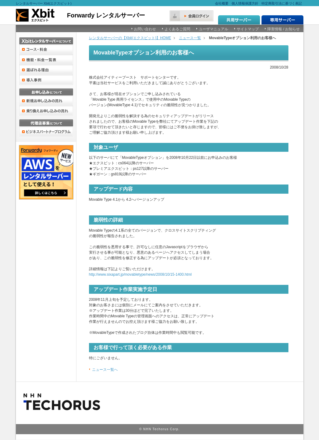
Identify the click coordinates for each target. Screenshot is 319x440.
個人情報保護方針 (245, 3)
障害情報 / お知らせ (283, 29)
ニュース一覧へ (105, 369)
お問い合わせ (145, 29)
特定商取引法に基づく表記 (282, 3)
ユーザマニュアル (213, 29)
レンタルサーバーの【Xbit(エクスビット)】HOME (130, 38)
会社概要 (221, 3)
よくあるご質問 (177, 29)
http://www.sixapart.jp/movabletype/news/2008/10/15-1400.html (140, 274)
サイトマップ (248, 29)
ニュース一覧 (190, 38)
